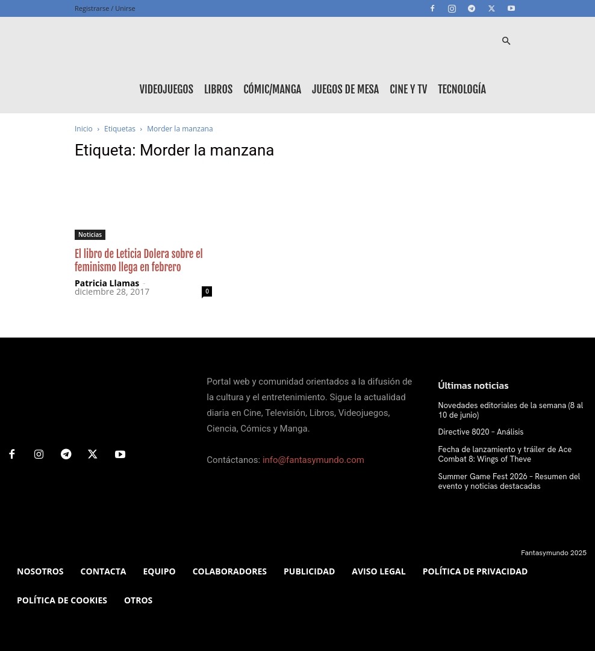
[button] (505, 41)
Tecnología (462, 89)
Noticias (90, 234)
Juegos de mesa (345, 89)
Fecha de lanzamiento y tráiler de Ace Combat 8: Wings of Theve (499, 453)
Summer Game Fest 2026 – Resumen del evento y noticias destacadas (503, 479)
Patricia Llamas (107, 283)
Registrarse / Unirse (105, 8)
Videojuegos (166, 89)
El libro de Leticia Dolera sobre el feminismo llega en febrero (139, 261)
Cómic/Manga (272, 89)
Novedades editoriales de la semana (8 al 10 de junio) (509, 410)
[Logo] (129, 41)
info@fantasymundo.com (313, 459)
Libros (218, 89)
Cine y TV (408, 89)
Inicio (84, 129)
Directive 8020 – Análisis (477, 431)
